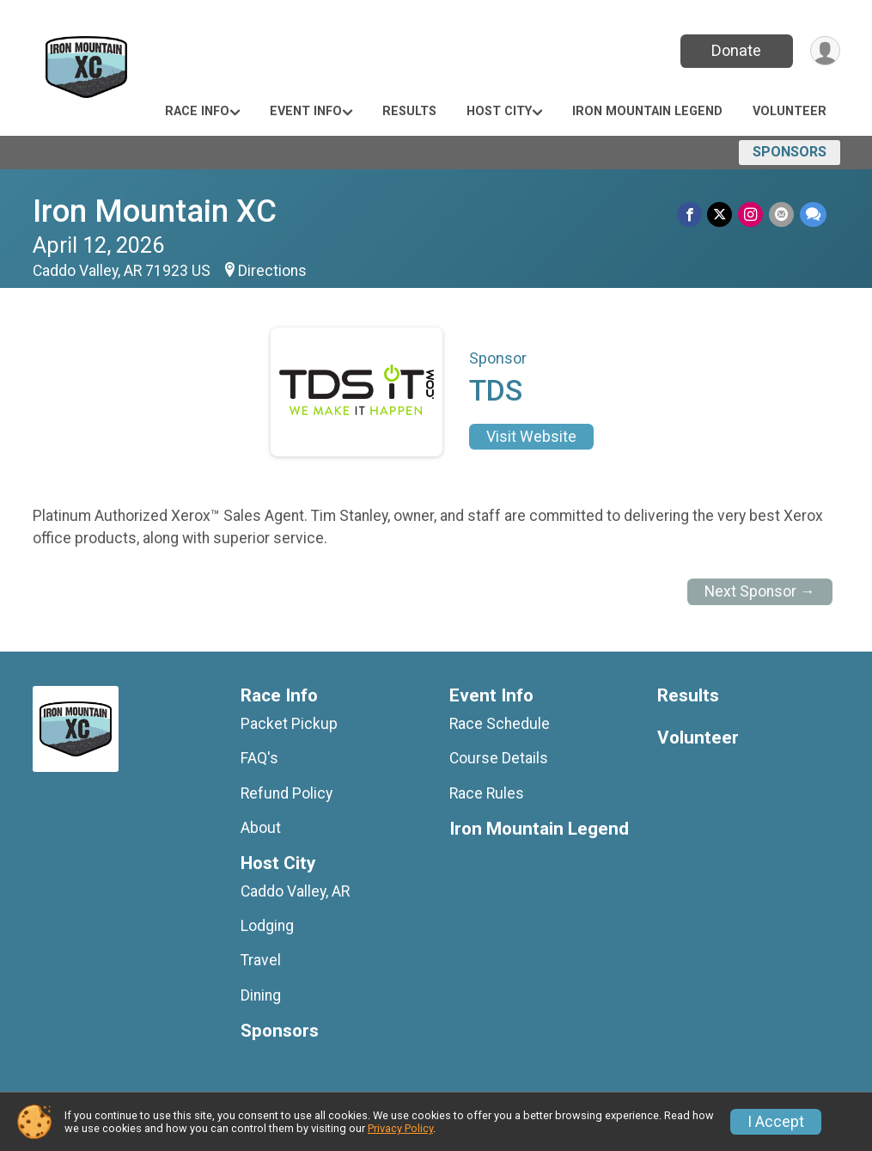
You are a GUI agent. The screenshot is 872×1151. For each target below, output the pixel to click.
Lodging (267, 925)
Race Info (197, 111)
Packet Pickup (289, 723)
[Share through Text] (813, 214)
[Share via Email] (782, 214)
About (261, 827)
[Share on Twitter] (722, 214)
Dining (261, 995)
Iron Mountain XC (155, 211)
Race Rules (486, 793)
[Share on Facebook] (692, 214)
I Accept (775, 1121)
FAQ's (259, 758)
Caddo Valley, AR (295, 891)
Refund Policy (286, 793)
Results (409, 111)
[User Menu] (824, 51)
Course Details (498, 758)
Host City (499, 111)
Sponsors (789, 152)
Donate (734, 50)
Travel (261, 960)
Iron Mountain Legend (647, 111)
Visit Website (531, 436)
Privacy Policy (400, 1128)
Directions (272, 270)
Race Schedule (499, 723)
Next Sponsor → (759, 591)
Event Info (306, 111)
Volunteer (789, 111)
